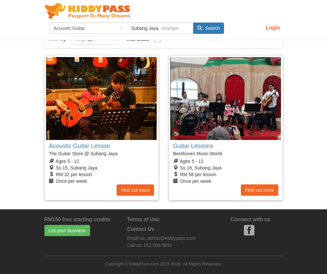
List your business (67, 230)
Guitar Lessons (193, 146)
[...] (82, 28)
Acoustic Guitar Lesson (79, 146)
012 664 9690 (158, 245)
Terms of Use (143, 219)
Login (273, 28)
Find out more (135, 190)
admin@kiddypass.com (171, 238)
